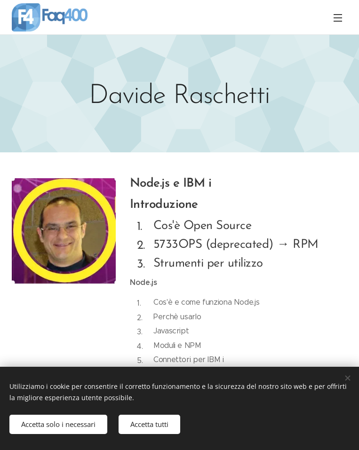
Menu (338, 17)
